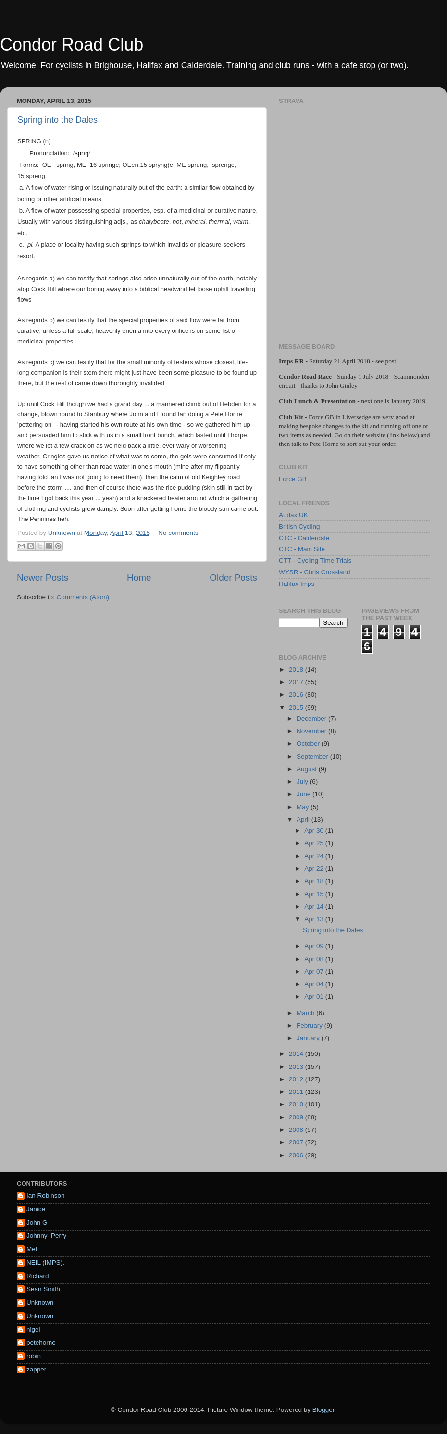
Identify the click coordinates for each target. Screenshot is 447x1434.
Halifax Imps (296, 583)
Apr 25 (314, 843)
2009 (297, 1117)
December (312, 718)
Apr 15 (314, 894)
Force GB (293, 478)
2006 (297, 1155)
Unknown (39, 1302)
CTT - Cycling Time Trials (315, 560)
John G (37, 1222)
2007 (297, 1142)
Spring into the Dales (57, 120)
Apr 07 (314, 971)
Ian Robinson (45, 1195)
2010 (297, 1104)
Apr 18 (314, 881)
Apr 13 (314, 919)
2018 (297, 669)
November (312, 731)
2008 (297, 1129)
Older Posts (233, 577)
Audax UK (293, 515)
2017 (297, 681)
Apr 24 (314, 856)
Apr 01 (314, 996)
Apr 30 (314, 830)
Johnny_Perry (46, 1235)
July (303, 781)
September (313, 756)
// (81, 153)
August (308, 769)
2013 (297, 1066)
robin (33, 1355)
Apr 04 (314, 984)
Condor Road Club (71, 44)
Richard (37, 1276)
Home (139, 577)
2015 (297, 707)
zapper (36, 1369)
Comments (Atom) (83, 597)
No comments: (179, 532)
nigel (33, 1329)
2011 (297, 1091)
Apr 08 (314, 959)
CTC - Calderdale (304, 538)
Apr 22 (314, 868)
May (303, 807)
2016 (297, 694)
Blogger (323, 1409)
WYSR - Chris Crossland (314, 572)
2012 (297, 1079)
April (304, 819)
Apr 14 (314, 906)
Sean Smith (43, 1289)
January (309, 1037)
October (309, 743)
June (304, 794)
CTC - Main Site (302, 549)
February (310, 1025)
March (306, 1012)
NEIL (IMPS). (45, 1262)
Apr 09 (314, 946)
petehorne (41, 1342)
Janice (35, 1209)
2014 (297, 1053)
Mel (31, 1249)
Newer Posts (42, 577)
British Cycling (299, 526)
